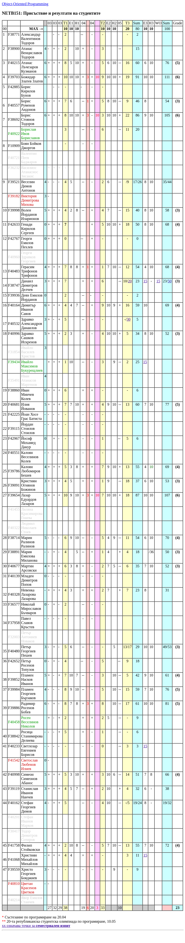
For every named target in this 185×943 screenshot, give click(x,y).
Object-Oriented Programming (25, 4)
